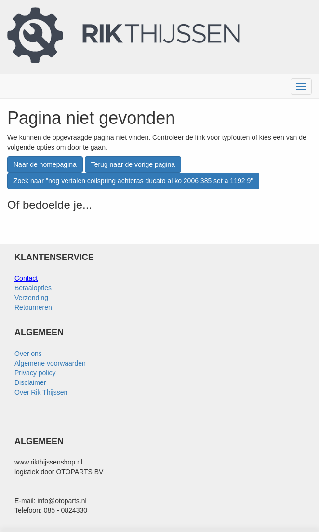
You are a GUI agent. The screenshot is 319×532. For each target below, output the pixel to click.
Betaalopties (33, 288)
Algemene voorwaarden (50, 363)
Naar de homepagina (45, 164)
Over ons (28, 353)
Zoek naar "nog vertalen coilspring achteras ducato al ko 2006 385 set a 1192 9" (133, 181)
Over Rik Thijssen (40, 392)
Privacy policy (35, 373)
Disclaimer (30, 382)
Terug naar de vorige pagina (133, 164)
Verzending (31, 297)
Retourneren (33, 307)
